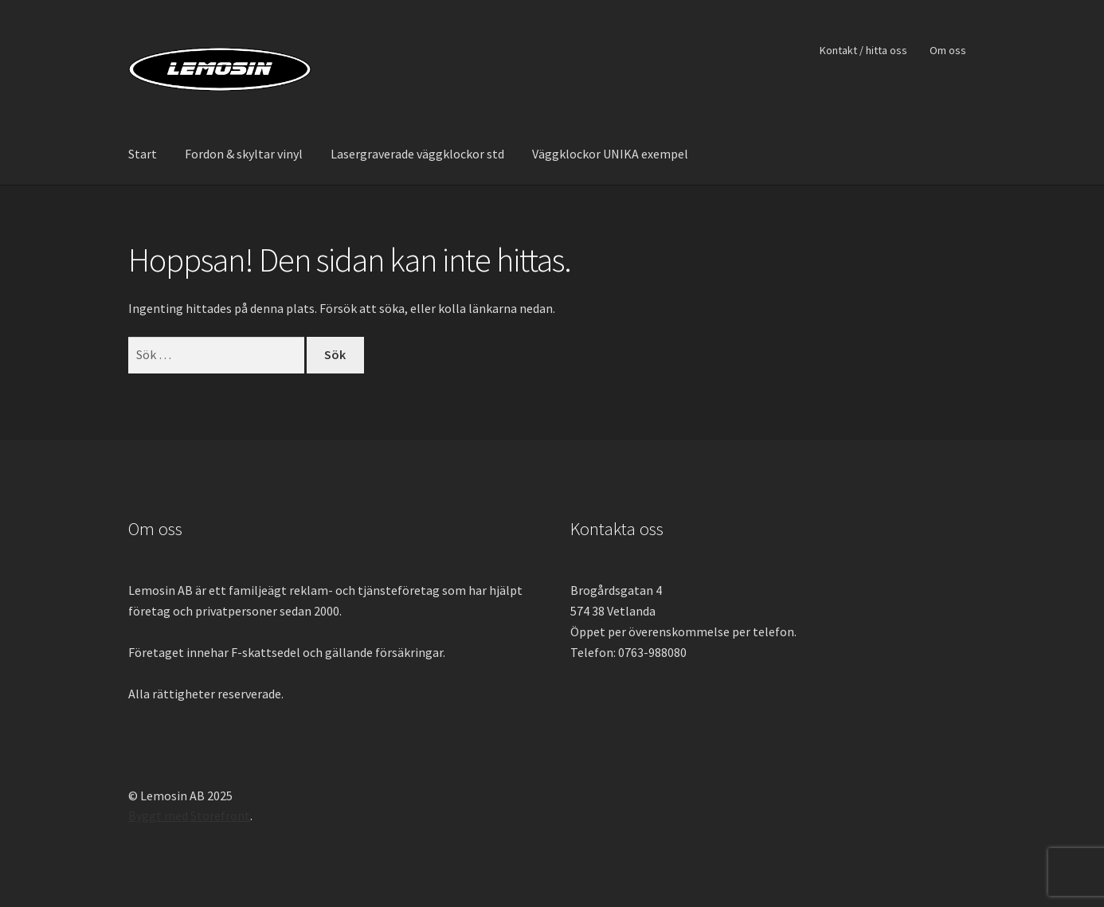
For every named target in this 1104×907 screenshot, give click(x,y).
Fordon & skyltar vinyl (244, 154)
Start (142, 154)
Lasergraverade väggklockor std (417, 154)
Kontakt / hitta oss (863, 50)
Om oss (948, 50)
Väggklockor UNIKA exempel (610, 154)
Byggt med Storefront (189, 815)
